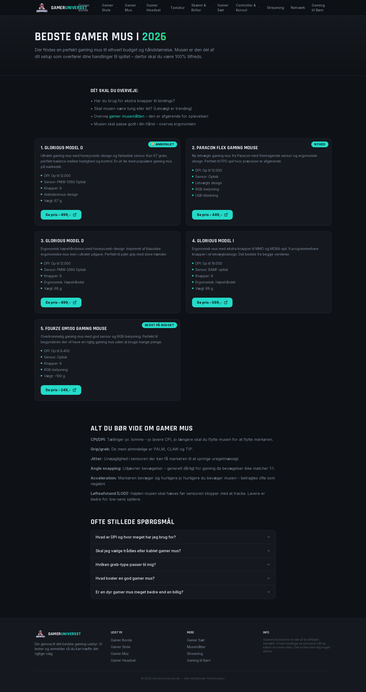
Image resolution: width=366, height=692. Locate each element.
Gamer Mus (132, 7)
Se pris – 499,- (61, 215)
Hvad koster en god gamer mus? (183, 578)
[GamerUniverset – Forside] (55, 8)
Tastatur (177, 8)
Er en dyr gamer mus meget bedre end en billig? (183, 592)
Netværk (298, 8)
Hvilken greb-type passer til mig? (183, 564)
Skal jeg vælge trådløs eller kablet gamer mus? (183, 550)
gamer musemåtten (126, 116)
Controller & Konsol (248, 7)
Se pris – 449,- (212, 215)
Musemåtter (196, 647)
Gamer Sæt (222, 7)
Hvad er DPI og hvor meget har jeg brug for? (183, 537)
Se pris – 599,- (212, 302)
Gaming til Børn (318, 7)
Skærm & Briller (201, 7)
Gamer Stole (110, 7)
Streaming (275, 8)
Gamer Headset (153, 7)
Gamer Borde (86, 7)
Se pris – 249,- (61, 390)
